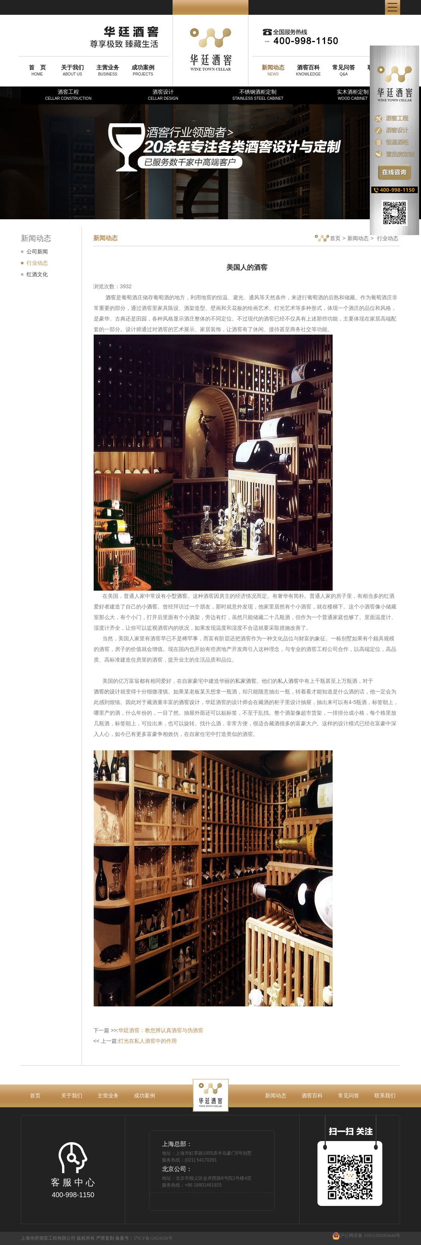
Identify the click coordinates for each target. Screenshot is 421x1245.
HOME (37, 70)
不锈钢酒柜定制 (257, 95)
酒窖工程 (68, 95)
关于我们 (71, 1096)
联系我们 (385, 1096)
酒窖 (110, 297)
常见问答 (348, 1096)
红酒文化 (37, 274)
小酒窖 (149, 607)
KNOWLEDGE (308, 70)
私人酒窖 (288, 681)
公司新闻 (37, 251)
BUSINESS (107, 70)
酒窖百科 (312, 1096)
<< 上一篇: (135, 1041)
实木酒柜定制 (353, 95)
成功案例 (144, 1096)
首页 (328, 239)
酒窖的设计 (107, 692)
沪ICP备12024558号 (153, 1238)
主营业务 (108, 1096)
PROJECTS (143, 70)
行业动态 (37, 263)
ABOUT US (72, 70)
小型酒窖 (176, 596)
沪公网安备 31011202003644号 (366, 1235)
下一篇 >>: (148, 1030)
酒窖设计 (163, 95)
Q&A (343, 70)
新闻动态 (358, 238)
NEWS (273, 70)
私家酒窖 (245, 681)
